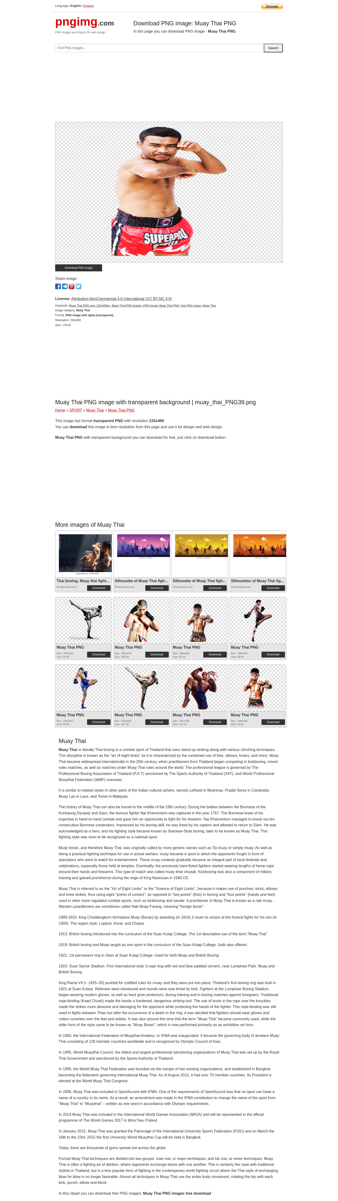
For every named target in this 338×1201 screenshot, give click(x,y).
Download (98, 588)
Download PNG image (79, 267)
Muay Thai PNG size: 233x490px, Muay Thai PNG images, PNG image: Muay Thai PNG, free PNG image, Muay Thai (142, 305)
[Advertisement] (169, 89)
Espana (89, 6)
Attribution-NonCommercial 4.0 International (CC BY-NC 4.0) (121, 299)
